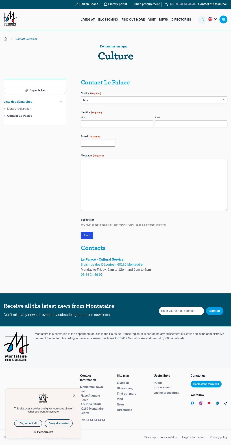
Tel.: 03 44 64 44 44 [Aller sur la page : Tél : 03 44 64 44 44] (180, 4)
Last (157, 117)
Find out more (126, 393)
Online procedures (166, 392)
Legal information (193, 437)
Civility (91, 93)
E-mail (90, 136)
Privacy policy (218, 437)
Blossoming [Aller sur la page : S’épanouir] (108, 19)
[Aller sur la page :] (192, 403)
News (121, 404)
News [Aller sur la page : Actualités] (163, 19)
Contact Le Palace (19, 115)
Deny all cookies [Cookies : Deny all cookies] (53, 423)
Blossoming (125, 388)
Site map (150, 437)
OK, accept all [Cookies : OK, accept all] (22, 423)
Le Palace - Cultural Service (102, 259)
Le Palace (117, 82)
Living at (123, 382)
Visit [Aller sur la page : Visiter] (152, 19)
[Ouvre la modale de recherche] (202, 19)
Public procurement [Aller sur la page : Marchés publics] (146, 4)
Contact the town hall (206, 384)
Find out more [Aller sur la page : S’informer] (133, 19)
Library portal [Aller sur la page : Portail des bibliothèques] (115, 4)
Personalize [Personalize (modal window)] (39, 432)
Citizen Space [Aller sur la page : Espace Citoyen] (86, 4)
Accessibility (169, 437)
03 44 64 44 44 (95, 420)
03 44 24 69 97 (92, 274)
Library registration (19, 108)
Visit (120, 399)
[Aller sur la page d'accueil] (5, 39)
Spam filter (87, 219)
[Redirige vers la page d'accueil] (10, 19)
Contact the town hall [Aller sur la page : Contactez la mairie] (212, 4)
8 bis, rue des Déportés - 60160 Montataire (112, 264)
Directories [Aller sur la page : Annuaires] (181, 19)
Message (92, 155)
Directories (124, 409)
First (83, 117)
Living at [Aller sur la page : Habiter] (88, 19)
